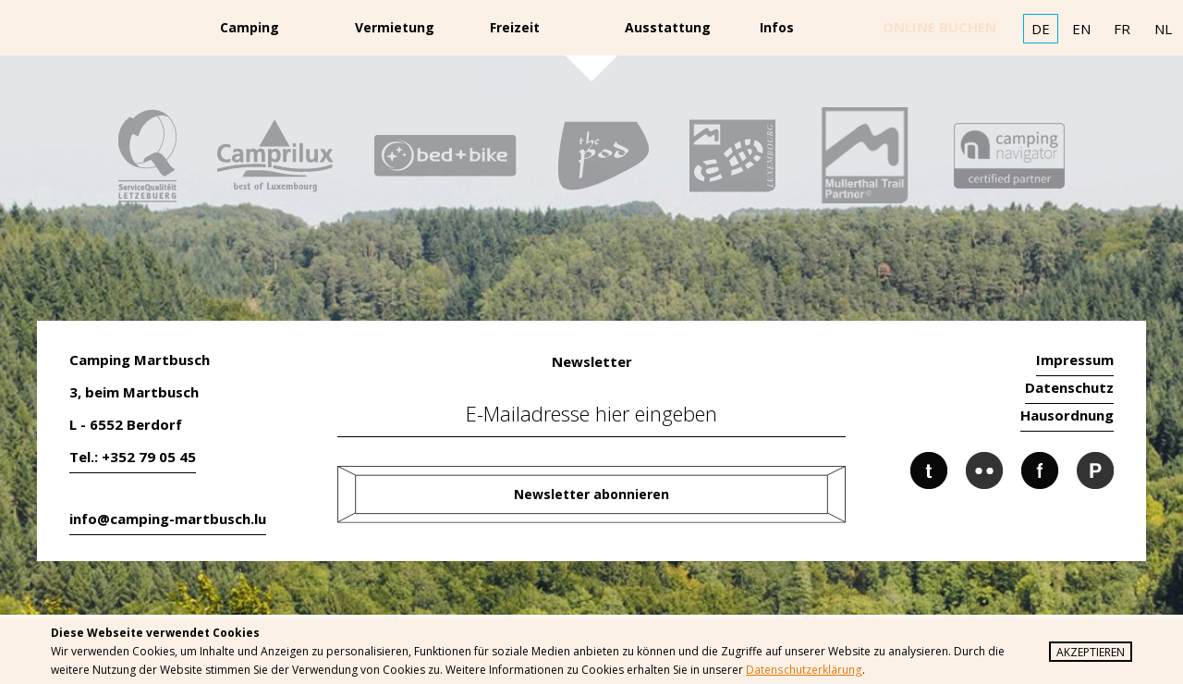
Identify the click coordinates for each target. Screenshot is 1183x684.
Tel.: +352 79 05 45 (132, 456)
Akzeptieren (1090, 652)
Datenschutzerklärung (803, 670)
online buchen (939, 27)
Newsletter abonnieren (591, 494)
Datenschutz (1069, 387)
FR (1122, 28)
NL (1163, 28)
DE (1040, 28)
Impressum (1075, 359)
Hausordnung (1067, 415)
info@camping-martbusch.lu (167, 518)
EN (1081, 28)
